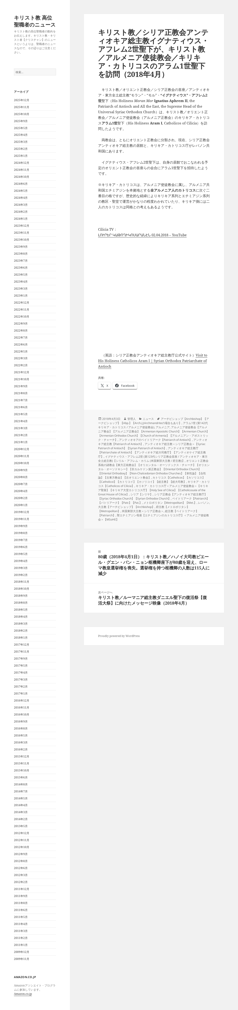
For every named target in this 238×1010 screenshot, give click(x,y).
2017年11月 (21, 652)
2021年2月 (21, 435)
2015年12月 (21, 756)
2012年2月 (21, 882)
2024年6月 (21, 184)
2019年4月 (21, 561)
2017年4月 (21, 672)
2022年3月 (21, 358)
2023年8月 (21, 254)
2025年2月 (21, 149)
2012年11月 (21, 840)
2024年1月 (21, 219)
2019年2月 (21, 575)
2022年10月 (21, 316)
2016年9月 (21, 721)
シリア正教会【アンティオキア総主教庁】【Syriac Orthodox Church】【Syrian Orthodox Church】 (152, 496)
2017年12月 (21, 645)
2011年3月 (21, 931)
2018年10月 (21, 589)
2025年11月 (21, 107)
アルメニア (163, 427)
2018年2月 (21, 631)
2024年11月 (21, 170)
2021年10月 (21, 379)
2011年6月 (21, 910)
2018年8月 (21, 603)
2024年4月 (21, 198)
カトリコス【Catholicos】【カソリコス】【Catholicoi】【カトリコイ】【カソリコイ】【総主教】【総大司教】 (151, 480)
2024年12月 (21, 163)
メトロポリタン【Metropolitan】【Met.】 (170, 503)
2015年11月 (21, 763)
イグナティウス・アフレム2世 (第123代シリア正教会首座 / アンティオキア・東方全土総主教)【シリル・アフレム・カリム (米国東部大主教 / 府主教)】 (153, 459)
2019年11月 (21, 519)
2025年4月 (21, 135)
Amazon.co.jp (23, 994)
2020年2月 (21, 498)
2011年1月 (21, 945)
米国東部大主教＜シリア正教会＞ (143, 511)
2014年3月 (21, 812)
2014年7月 (21, 791)
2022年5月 (21, 351)
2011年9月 (21, 896)
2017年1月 (21, 693)
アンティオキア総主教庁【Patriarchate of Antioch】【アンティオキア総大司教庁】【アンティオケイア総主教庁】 (152, 452)
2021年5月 (21, 414)
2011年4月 (21, 924)
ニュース (148, 419)
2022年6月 (21, 344)
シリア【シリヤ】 (141, 494)
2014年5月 (21, 798)
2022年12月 (21, 303)
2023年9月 (21, 247)
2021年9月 (21, 386)
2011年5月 (21, 917)
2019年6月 (21, 547)
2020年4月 (21, 491)
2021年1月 (21, 442)
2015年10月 (21, 770)
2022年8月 (21, 330)
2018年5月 (21, 610)
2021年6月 (21, 407)
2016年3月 (21, 742)
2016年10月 (21, 714)
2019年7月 (21, 540)
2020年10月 (21, 463)
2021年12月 (21, 372)
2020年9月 (21, 470)
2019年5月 (21, 554)
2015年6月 (21, 777)
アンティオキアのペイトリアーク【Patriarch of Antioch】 (155, 440)
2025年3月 (21, 142)
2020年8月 (21, 477)
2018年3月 (21, 624)
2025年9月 (21, 121)
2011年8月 (21, 903)
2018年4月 (21, 617)
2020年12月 (21, 449)
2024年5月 (21, 191)
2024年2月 (21, 212)
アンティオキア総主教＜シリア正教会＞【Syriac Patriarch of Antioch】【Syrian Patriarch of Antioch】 (151, 446)
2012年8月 (21, 861)
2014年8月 (21, 784)
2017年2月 (21, 686)
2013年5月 (21, 826)
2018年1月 (21, 638)
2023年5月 (21, 275)
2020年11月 (21, 456)
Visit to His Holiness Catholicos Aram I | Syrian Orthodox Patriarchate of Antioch (152, 361)
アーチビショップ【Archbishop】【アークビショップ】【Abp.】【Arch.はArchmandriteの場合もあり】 (153, 421)
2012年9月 (21, 854)
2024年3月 (21, 205)
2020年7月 (21, 484)
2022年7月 (21, 337)
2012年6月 (21, 868)
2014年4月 (21, 805)
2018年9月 (21, 596)
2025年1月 (21, 156)
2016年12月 (21, 700)
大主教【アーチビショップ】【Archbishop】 (126, 507)
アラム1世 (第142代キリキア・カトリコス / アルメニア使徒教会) (153, 425)
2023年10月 (21, 240)
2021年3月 (21, 428)
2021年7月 (21, 400)
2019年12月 (21, 512)
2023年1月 (21, 296)
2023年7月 (21, 261)
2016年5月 (21, 735)
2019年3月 (21, 568)
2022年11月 (21, 310)
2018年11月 (21, 582)
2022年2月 (21, 365)
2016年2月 (21, 749)
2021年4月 (21, 421)
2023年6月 (21, 268)
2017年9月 (21, 659)
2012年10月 (21, 847)
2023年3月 (21, 289)
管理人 (131, 419)
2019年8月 (21, 533)
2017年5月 (21, 666)
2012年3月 (21, 875)
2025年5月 (21, 128)
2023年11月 (21, 233)
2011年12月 (21, 889)
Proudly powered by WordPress (119, 636)
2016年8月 (21, 728)
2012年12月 (21, 833)
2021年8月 (21, 393)
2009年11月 (21, 959)
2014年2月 (21, 819)
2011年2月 (21, 938)
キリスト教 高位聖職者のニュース (35, 21)
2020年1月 (21, 505)
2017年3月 (21, 679)
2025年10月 (21, 114)
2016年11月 (21, 707)
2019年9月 (21, 526)
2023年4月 (21, 282)
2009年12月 (21, 952)
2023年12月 (21, 226)
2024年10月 (21, 177)
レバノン (203, 503)
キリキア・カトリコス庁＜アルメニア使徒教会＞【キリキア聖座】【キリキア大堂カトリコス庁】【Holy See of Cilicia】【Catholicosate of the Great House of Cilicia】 (153, 490)
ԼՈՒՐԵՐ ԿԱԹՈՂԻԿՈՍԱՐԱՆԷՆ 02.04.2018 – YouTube (142, 235)
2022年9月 (21, 323)
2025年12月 (21, 100)
